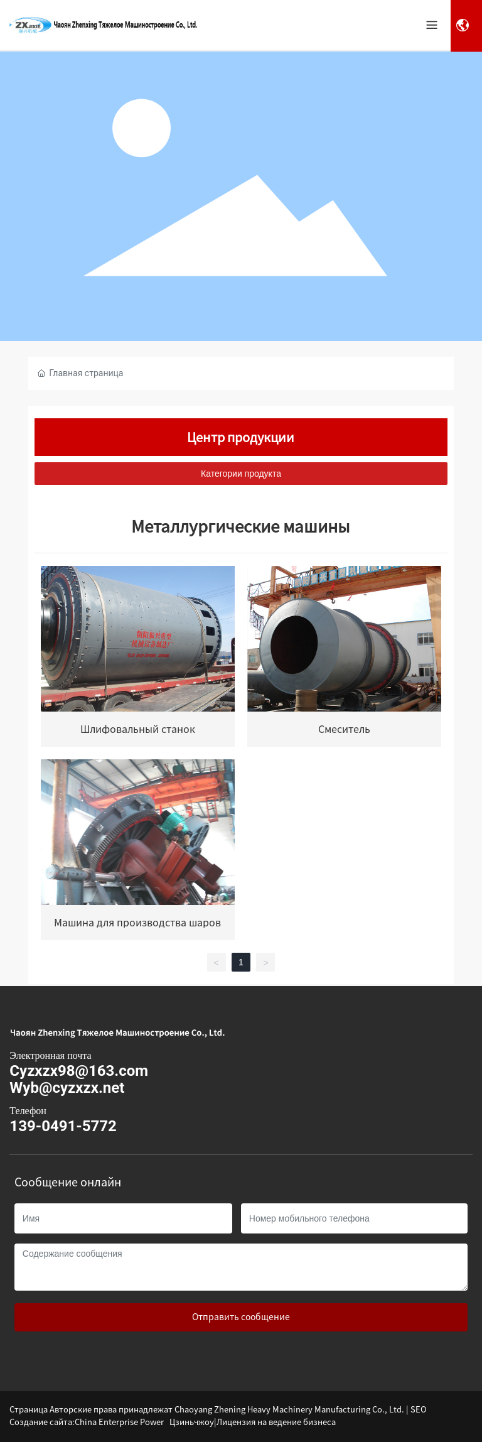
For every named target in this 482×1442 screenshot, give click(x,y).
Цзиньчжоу (191, 1422)
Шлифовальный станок (137, 729)
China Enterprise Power (119, 1422)
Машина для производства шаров (137, 923)
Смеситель (344, 729)
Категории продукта (241, 474)
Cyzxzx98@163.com (78, 1071)
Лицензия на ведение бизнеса (276, 1422)
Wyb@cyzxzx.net (66, 1088)
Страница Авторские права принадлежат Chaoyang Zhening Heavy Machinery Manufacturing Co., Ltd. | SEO (218, 1410)
